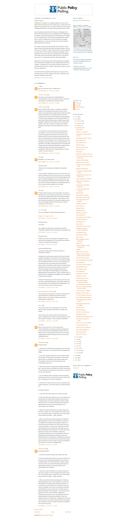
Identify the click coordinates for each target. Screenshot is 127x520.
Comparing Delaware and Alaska (84, 260)
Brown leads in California (82, 195)
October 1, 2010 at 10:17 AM (48, 287)
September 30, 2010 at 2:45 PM (48, 90)
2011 (76, 116)
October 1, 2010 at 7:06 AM (47, 232)
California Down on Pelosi (82, 162)
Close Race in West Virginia (83, 197)
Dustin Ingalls (77, 105)
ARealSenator (41, 342)
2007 (76, 360)
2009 (76, 355)
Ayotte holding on (80, 262)
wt (39, 86)
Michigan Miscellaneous (82, 168)
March (78, 348)
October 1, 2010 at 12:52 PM (48, 338)
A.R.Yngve (41, 210)
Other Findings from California (83, 179)
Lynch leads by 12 (80, 221)
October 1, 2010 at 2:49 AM (47, 218)
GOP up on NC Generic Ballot (83, 322)
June (77, 341)
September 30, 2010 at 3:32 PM (48, 153)
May (77, 343)
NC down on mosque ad (82, 132)
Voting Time (79, 243)
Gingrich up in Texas (81, 276)
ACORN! (78, 249)
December (79, 121)
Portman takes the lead (82, 325)
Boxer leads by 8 (80, 206)
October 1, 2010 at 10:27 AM (48, 301)
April (77, 346)
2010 (76, 119)
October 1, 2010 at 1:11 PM (47, 505)
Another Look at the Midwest (83, 327)
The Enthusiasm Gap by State (83, 284)
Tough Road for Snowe (82, 273)
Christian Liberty (42, 94)
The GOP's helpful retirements (83, 295)
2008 (76, 357)
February (78, 350)
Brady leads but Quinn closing (83, 138)
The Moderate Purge (81, 232)
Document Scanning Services (45, 291)
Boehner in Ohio (80, 307)
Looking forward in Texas (82, 278)
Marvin (40, 305)
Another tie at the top (81, 203)
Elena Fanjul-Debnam (79, 107)
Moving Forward (80, 208)
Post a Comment (38, 509)
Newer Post (37, 512)
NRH (39, 157)
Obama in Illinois (80, 145)
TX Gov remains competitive (83, 290)
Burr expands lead (80, 140)
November (79, 123)
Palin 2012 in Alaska (81, 334)
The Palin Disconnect (81, 219)
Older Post (68, 512)
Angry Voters (79, 129)
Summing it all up (80, 149)
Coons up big (79, 237)
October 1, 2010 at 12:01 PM (48, 321)
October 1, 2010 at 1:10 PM (47, 444)
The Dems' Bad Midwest (82, 160)
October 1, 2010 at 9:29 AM (47, 244)
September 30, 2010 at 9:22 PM (48, 206)
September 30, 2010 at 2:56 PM (48, 103)
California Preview (80, 210)
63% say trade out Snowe (82, 258)
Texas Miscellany (80, 271)
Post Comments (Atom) (47, 515)
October (78, 125)
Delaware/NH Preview (81, 267)
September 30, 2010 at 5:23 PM (48, 161)
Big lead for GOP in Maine (82, 293)
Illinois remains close (81, 142)
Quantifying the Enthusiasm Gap (84, 316)
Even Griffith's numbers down (83, 297)
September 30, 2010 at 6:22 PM (48, 186)
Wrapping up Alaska (81, 314)
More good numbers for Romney (84, 154)
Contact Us (76, 368)
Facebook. (87, 20)
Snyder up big (79, 193)
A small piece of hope (81, 269)
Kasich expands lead (81, 331)
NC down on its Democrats (83, 312)
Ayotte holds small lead (82, 234)
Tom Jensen (77, 109)
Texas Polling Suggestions (82, 329)
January (78, 352)
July (77, 339)
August (78, 337)
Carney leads (79, 224)
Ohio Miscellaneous (81, 310)
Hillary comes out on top (82, 251)
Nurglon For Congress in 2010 (46, 216)
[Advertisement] (84, 85)
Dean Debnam (77, 103)
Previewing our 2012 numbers (83, 217)
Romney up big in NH (81, 212)
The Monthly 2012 (80, 215)
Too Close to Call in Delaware (83, 264)
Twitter (80, 20)
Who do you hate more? (82, 147)
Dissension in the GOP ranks (83, 226)
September (79, 127)
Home (52, 512)
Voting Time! (79, 151)
